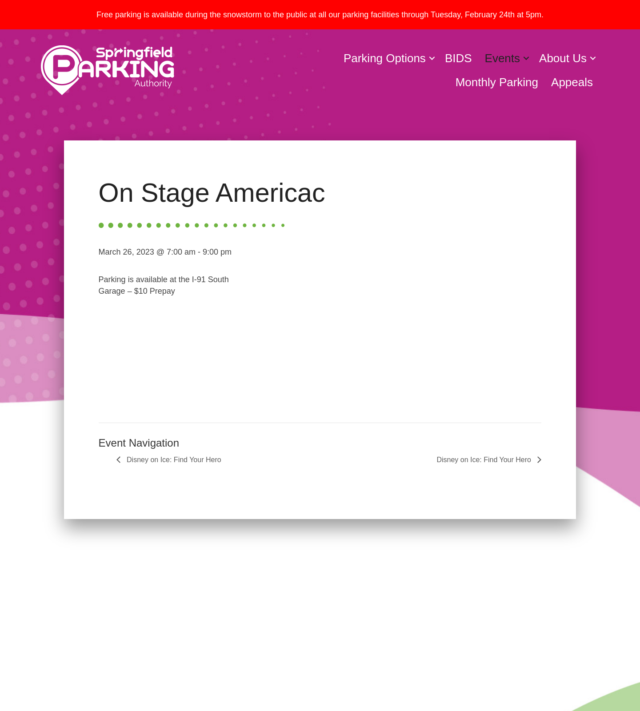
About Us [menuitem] (563, 58)
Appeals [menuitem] (572, 82)
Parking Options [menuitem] (385, 58)
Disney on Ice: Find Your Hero (173, 459)
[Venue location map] (398, 324)
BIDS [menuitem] (458, 58)
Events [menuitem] (502, 58)
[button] (432, 58)
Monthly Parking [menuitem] (497, 82)
